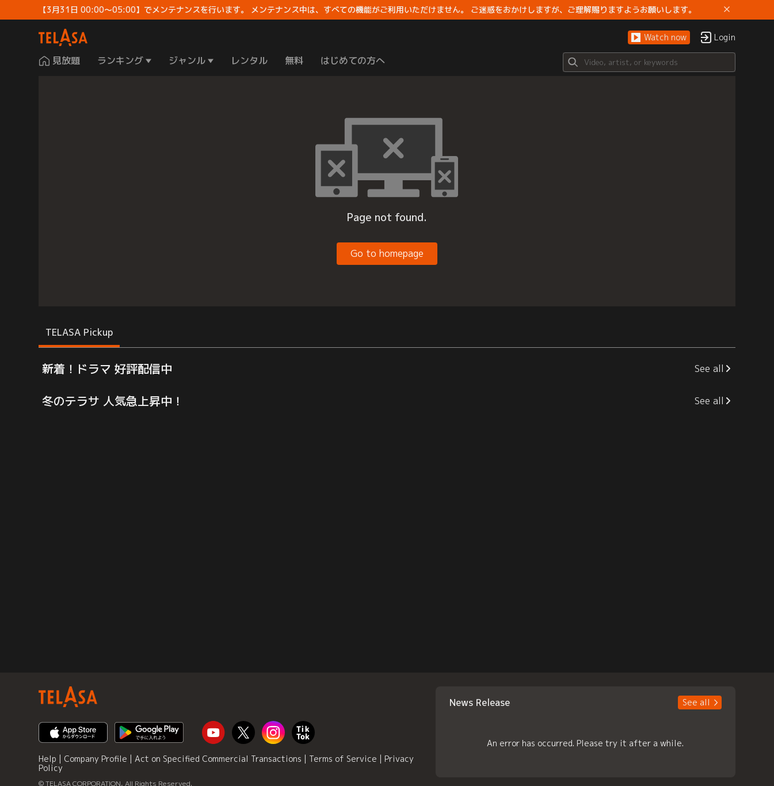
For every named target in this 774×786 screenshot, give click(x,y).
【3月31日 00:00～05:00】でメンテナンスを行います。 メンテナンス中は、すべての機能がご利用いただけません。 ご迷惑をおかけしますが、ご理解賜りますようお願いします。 (367, 10)
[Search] (649, 62)
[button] (659, 38)
